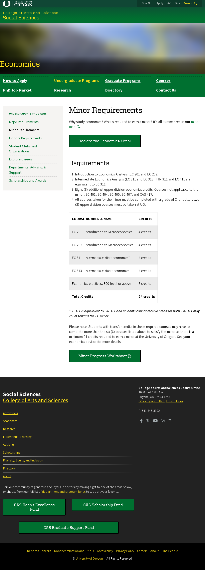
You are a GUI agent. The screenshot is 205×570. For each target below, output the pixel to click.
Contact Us (166, 90)
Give (177, 3)
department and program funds (63, 491)
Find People (170, 551)
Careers (142, 551)
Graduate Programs (123, 81)
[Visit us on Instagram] (162, 421)
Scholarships (11, 452)
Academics (10, 421)
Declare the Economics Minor (104, 141)
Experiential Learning (17, 437)
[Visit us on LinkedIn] (169, 421)
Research (62, 90)
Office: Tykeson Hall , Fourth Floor (161, 401)
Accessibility (105, 551)
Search (188, 3)
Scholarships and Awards (27, 180)
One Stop (147, 3)
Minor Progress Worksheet (102, 355)
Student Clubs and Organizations (23, 149)
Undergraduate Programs (76, 81)
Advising (8, 444)
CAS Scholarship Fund (103, 505)
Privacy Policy (125, 551)
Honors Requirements (25, 138)
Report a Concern (39, 551)
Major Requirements (24, 122)
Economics (20, 63)
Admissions (10, 413)
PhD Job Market (17, 90)
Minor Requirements (24, 130)
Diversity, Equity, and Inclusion (23, 460)
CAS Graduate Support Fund (68, 527)
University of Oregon (89, 558)
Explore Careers (21, 159)
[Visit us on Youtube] (155, 421)
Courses (163, 81)
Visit (169, 3)
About (7, 476)
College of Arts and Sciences (35, 400)
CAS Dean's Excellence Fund (34, 507)
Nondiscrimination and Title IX (74, 551)
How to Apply (15, 81)
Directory (113, 90)
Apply (160, 3)
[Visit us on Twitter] (148, 421)
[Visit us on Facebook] (141, 421)
